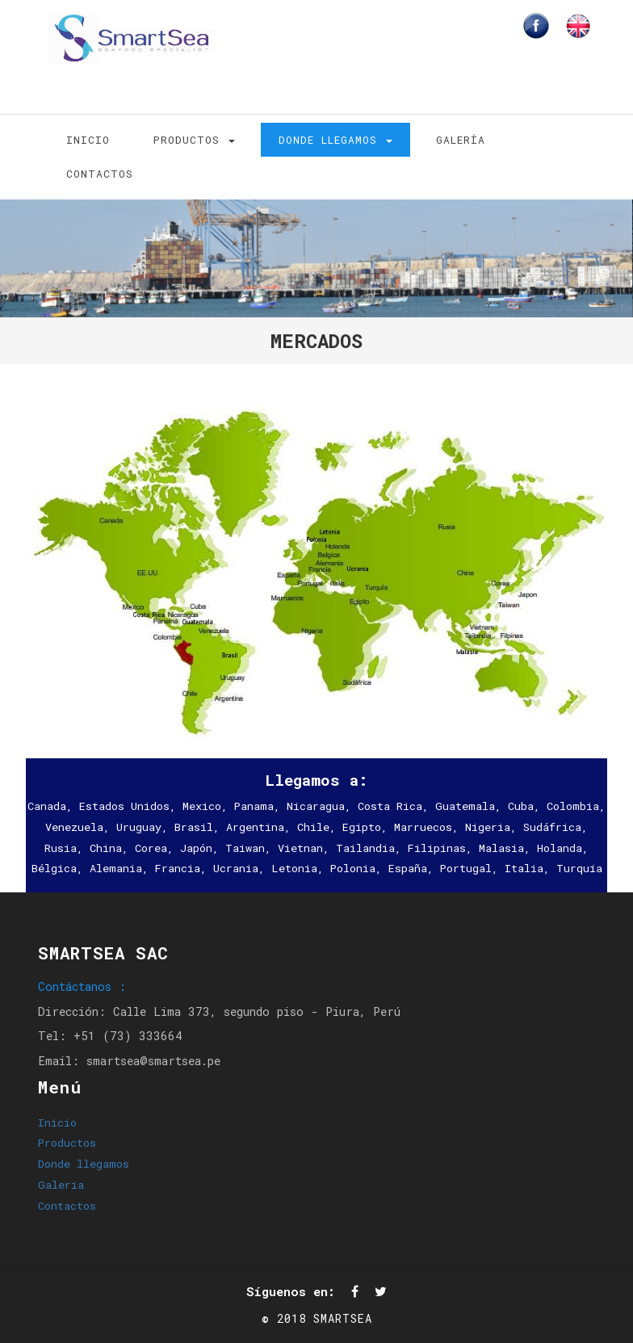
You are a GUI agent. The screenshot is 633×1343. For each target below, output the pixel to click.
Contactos (99, 173)
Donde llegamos (335, 139)
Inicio (88, 139)
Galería (460, 139)
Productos (194, 139)
